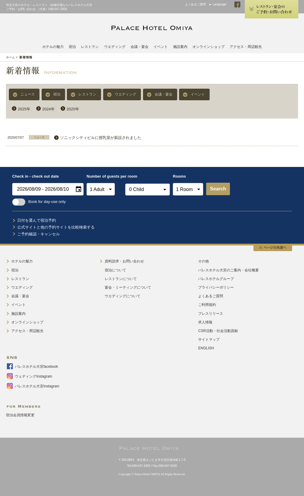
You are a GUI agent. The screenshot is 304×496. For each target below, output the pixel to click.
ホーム (10, 57)
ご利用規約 (207, 305)
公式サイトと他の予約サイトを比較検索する (56, 227)
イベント (160, 47)
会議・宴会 (139, 47)
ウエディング (115, 47)
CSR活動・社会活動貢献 (218, 331)
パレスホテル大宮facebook (36, 366)
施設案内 (180, 47)
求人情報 (205, 322)
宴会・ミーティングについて (128, 287)
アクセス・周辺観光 (246, 47)
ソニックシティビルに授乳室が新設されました (100, 137)
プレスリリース (210, 314)
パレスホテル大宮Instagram (37, 386)
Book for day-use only (39, 201)
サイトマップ (209, 339)
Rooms (179, 176)
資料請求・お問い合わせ (124, 261)
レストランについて (121, 279)
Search (218, 188)
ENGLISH (206, 348)
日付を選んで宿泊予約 (36, 220)
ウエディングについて (122, 296)
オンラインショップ (208, 47)
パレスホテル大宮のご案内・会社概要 (228, 270)
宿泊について (115, 270)
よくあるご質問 (195, 4)
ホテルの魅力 (53, 47)
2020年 (73, 109)
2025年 (24, 109)
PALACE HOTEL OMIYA (152, 28)
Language (219, 4)
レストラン (90, 47)
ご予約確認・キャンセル (38, 234)
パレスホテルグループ (216, 279)
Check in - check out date (35, 176)
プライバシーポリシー (216, 287)
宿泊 (72, 47)
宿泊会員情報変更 (20, 415)
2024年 (48, 109)
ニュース (28, 94)
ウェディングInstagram (33, 376)
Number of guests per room (104, 176)
